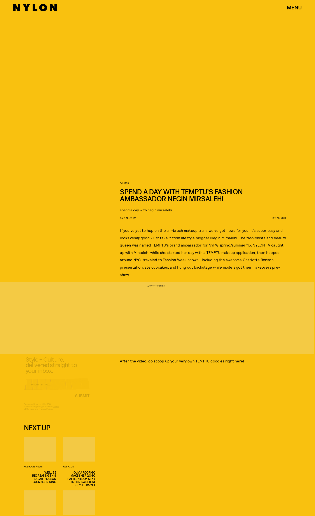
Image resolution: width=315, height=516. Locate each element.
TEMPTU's (160, 245)
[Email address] (56, 387)
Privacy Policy (45, 412)
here (239, 361)
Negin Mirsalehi (223, 238)
